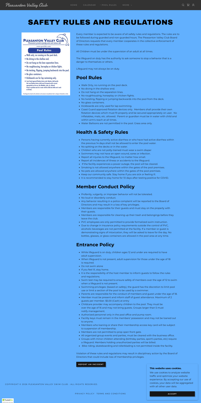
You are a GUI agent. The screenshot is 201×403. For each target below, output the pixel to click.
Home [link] (73, 5)
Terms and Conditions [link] (111, 393)
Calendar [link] (89, 5)
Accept (172, 395)
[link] (31, 5)
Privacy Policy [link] (84, 393)
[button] (126, 5)
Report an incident (91, 364)
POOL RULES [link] (109, 5)
